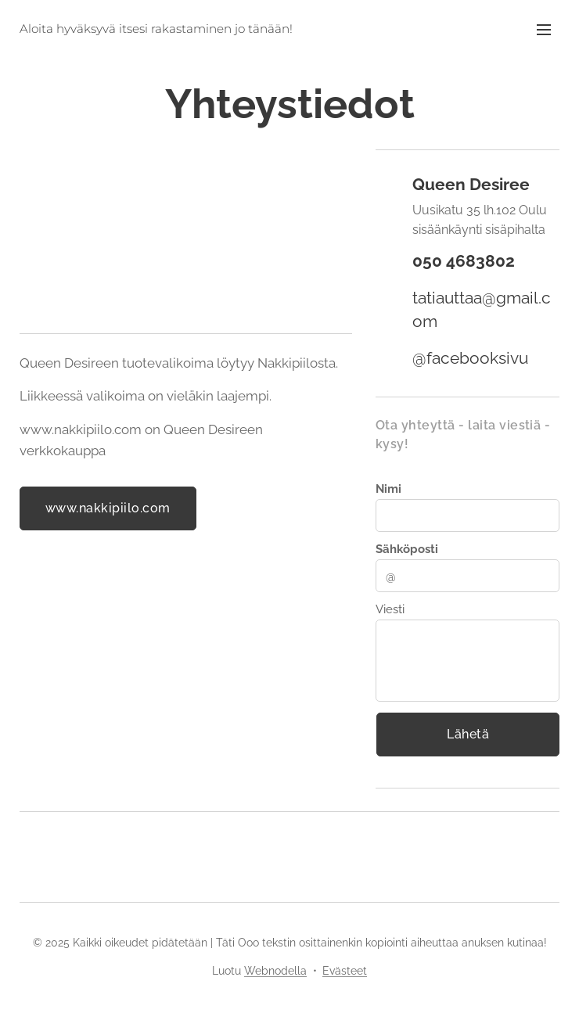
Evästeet (344, 971)
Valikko (544, 30)
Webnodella (275, 971)
